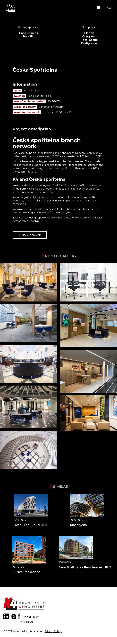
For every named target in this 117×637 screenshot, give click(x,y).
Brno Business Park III (28, 34)
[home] (11, 7)
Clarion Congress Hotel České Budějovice (89, 38)
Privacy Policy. (53, 631)
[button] (99, 8)
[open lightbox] (28, 282)
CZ (109, 7)
